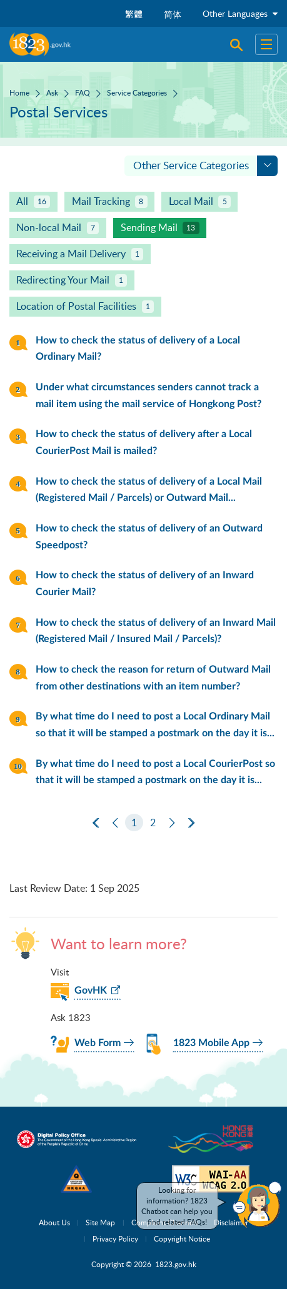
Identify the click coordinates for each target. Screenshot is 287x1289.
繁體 (134, 14)
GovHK (90, 990)
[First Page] (95, 823)
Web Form (97, 1043)
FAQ (82, 92)
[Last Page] (191, 823)
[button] (257, 1205)
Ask (52, 92)
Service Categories (137, 92)
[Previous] (115, 823)
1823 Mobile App (211, 1043)
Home (19, 92)
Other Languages (240, 13)
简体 (172, 14)
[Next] (172, 823)
